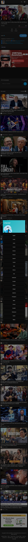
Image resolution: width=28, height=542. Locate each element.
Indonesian (14, 277)
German (14, 250)
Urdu (14, 273)
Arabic (14, 239)
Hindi (14, 266)
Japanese (14, 292)
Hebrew (14, 285)
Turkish (14, 262)
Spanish (14, 258)
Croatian (14, 281)
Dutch (14, 243)
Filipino (14, 319)
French (14, 247)
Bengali (14, 289)
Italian (14, 300)
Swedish (14, 308)
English (14, 235)
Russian (14, 254)
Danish (14, 315)
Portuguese (14, 296)
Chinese (14, 269)
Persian (14, 304)
